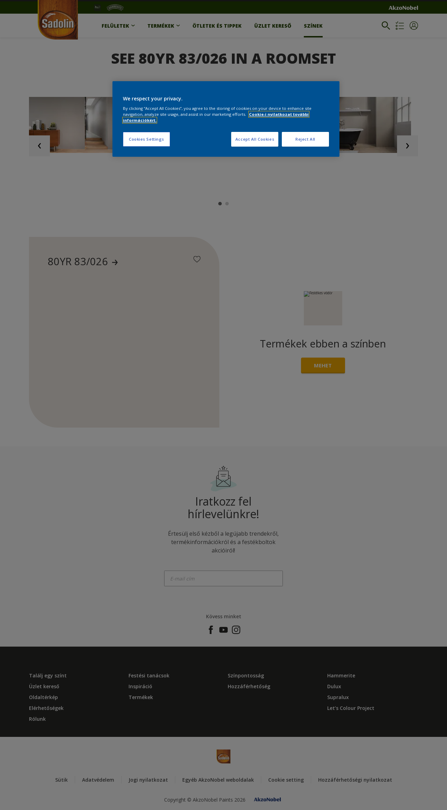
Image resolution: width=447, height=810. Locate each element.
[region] (225, 119)
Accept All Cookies (254, 139)
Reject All (305, 139)
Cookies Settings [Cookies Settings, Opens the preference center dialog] (146, 139)
